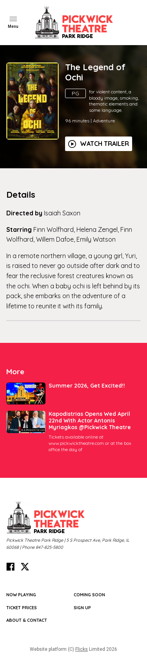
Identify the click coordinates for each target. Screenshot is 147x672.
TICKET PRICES (21, 607)
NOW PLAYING (21, 594)
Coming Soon (89, 594)
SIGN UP (82, 607)
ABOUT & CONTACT (26, 620)
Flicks (81, 649)
